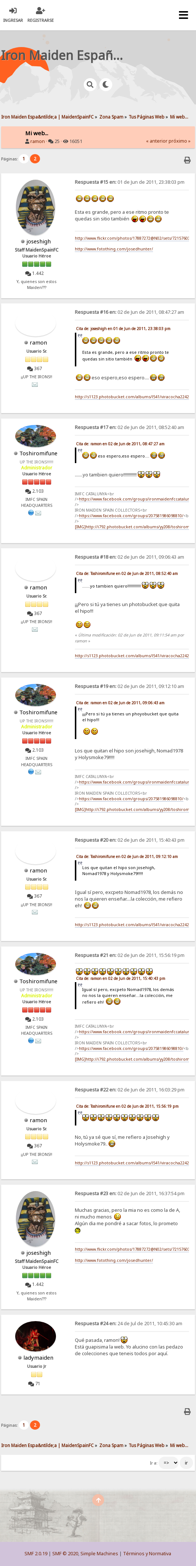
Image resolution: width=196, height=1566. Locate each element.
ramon (37, 141)
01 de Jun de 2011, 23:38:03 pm (130, 182)
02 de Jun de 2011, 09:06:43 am (129, 557)
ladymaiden (38, 1357)
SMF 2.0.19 (35, 1553)
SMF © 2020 (65, 1553)
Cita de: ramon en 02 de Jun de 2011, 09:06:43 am (120, 702)
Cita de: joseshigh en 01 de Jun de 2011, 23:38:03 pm (123, 328)
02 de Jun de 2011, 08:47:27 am (129, 312)
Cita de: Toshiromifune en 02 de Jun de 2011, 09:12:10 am (127, 856)
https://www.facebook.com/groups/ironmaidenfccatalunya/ (137, 499)
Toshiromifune (38, 453)
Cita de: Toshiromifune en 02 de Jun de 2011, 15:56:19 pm (127, 1106)
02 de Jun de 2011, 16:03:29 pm (130, 1090)
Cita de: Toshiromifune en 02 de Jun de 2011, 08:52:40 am (127, 573)
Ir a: (153, 1463)
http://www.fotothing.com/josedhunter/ (114, 249)
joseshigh (38, 241)
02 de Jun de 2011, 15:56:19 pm (130, 955)
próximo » (179, 141)
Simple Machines (99, 1553)
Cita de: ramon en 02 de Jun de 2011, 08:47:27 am (120, 443)
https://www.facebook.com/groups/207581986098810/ (131, 515)
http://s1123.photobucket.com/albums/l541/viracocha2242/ (132, 396)
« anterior (156, 141)
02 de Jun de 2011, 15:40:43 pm (130, 840)
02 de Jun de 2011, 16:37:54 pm (130, 1193)
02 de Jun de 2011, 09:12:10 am (129, 686)
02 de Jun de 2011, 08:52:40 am (129, 427)
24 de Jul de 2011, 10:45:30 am (128, 1323)
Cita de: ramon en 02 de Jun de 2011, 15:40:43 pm (120, 978)
